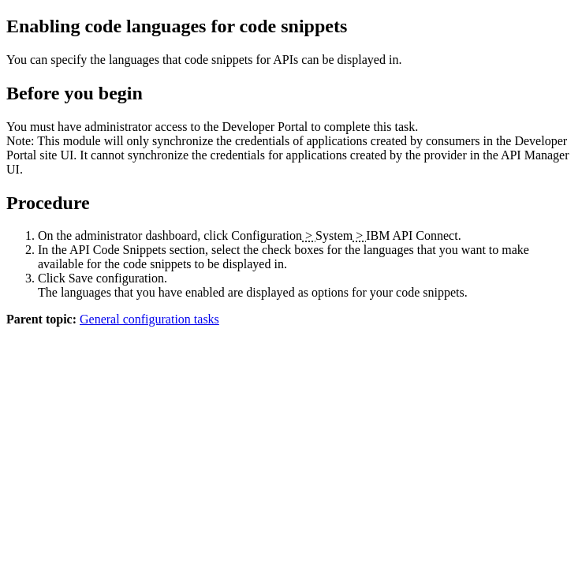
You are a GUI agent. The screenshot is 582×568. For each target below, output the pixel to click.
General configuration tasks (149, 319)
